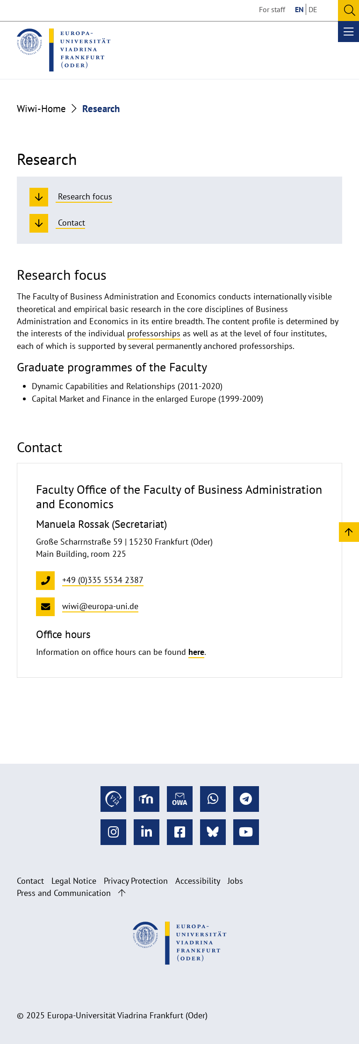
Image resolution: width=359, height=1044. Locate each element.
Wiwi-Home (41, 108)
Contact (30, 880)
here (196, 651)
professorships (153, 333)
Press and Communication (64, 893)
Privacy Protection (136, 880)
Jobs (235, 880)
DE (313, 9)
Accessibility (197, 880)
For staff (272, 9)
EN (299, 9)
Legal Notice (73, 880)
